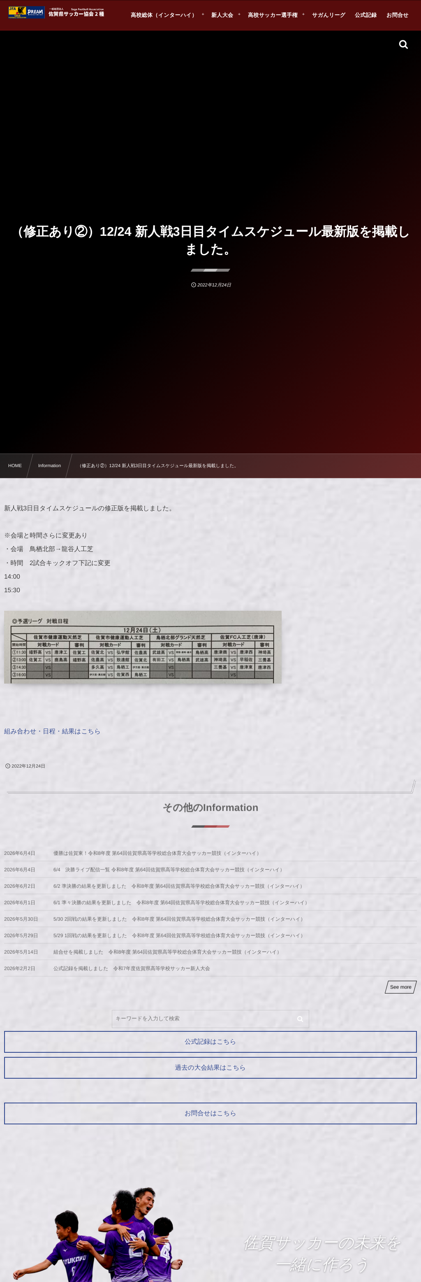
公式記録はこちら (210, 1041)
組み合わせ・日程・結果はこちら (52, 731)
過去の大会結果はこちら (210, 1067)
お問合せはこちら (210, 1113)
